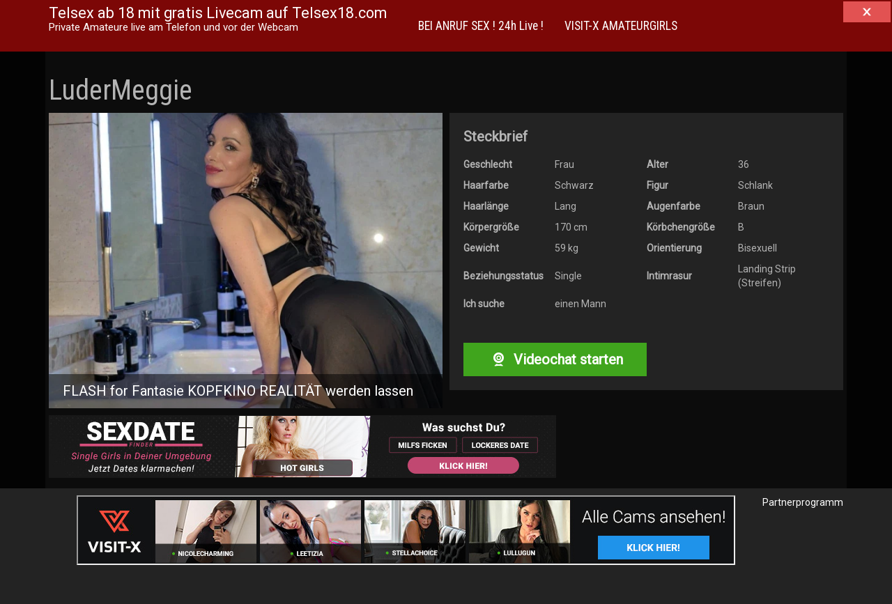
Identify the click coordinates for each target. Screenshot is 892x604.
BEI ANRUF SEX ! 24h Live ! (481, 26)
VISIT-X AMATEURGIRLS (620, 26)
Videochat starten (554, 359)
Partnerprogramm (802, 502)
